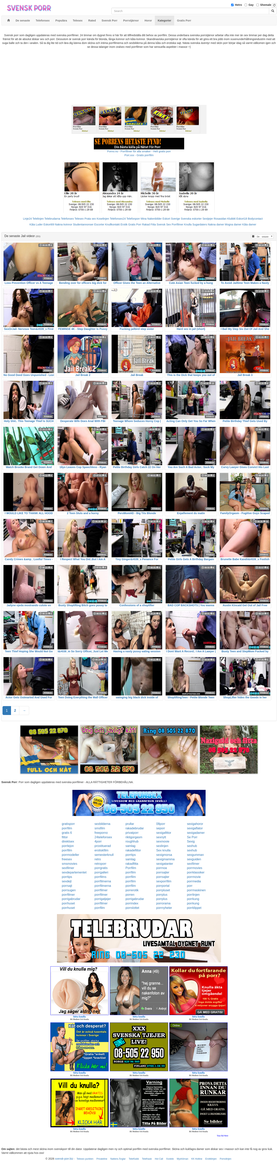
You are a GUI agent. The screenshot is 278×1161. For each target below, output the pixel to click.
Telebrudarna (52, 218)
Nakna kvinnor (63, 224)
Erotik (123, 224)
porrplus (161, 894)
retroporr (100, 863)
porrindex (131, 903)
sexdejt (67, 881)
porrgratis (101, 868)
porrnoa (161, 868)
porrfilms (100, 876)
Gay (250, 4)
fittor (65, 837)
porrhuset (68, 903)
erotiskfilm (101, 850)
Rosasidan (220, 218)
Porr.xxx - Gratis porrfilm (139, 155)
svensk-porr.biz (64, 1158)
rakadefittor (133, 850)
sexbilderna (102, 823)
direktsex (68, 841)
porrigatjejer (103, 899)
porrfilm (67, 828)
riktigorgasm (133, 837)
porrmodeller (70, 854)
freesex (67, 859)
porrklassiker (195, 872)
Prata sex (90, 218)
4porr (98, 841)
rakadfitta (131, 863)
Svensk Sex (164, 224)
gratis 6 (67, 832)
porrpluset (163, 890)
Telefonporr (133, 218)
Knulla (188, 224)
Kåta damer (249, 224)
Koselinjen (103, 218)
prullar (129, 823)
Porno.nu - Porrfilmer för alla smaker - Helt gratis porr (139, 151)
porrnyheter (164, 907)
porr (189, 885)
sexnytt (161, 837)
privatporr (132, 832)
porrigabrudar (71, 899)
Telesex (79, 218)
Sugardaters (199, 224)
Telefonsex (67, 218)
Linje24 (27, 218)
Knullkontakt (112, 224)
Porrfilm (130, 868)
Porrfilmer (177, 224)
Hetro (238, 4)
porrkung (193, 899)
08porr (160, 823)
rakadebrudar (134, 828)
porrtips (130, 854)
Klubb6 (231, 218)
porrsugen (69, 890)
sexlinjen (162, 846)
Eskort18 (241, 218)
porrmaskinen (196, 890)
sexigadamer (196, 832)
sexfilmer (193, 863)
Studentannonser (83, 224)
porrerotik (132, 890)
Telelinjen (38, 218)
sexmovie (162, 841)
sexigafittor (163, 832)
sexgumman (195, 854)
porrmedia (194, 881)
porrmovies (194, 868)
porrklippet (194, 907)
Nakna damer (216, 224)
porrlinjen (193, 894)
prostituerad (103, 846)
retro (98, 859)
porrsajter (162, 872)
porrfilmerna (103, 881)
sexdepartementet (74, 872)
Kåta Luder (36, 224)
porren (129, 894)
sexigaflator (195, 828)
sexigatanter (164, 863)
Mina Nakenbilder (151, 218)
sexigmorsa (164, 854)
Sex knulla (163, 850)
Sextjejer (208, 218)
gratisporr (68, 823)
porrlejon (68, 846)
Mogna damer (233, 224)
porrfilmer (101, 890)
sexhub (192, 846)
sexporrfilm (163, 881)
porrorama (163, 903)
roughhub (132, 841)
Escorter (99, 224)
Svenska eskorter (191, 218)
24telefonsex (103, 837)
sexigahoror (195, 823)
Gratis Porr (134, 224)
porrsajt (67, 885)
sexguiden (194, 859)
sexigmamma (165, 859)
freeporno (101, 832)
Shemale (265, 4)
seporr (160, 828)
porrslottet (132, 907)
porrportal (162, 885)
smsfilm (100, 828)
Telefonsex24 (118, 218)
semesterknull (104, 854)
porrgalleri (101, 872)
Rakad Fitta (149, 224)
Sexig (191, 841)
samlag (130, 846)
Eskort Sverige (171, 218)
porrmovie (194, 876)
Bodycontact (255, 218)
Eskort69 (48, 224)
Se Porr (192, 837)
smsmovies (69, 863)
